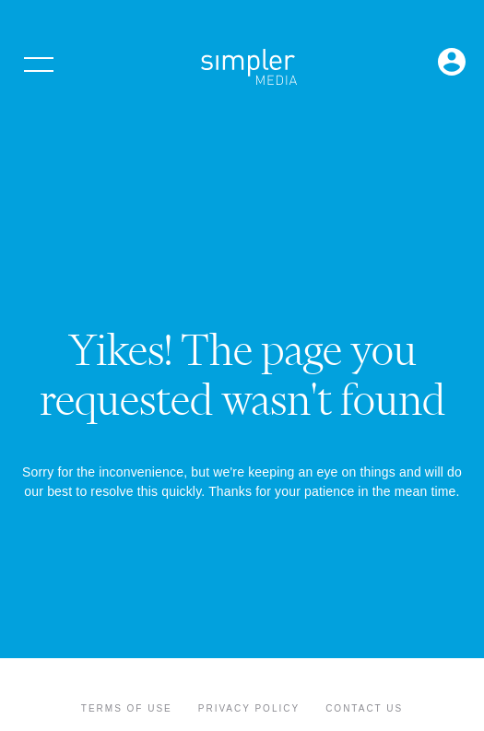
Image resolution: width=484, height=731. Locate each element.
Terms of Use (126, 708)
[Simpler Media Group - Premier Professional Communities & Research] (249, 69)
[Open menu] (38, 64)
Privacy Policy (249, 708)
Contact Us (364, 708)
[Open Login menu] (452, 63)
